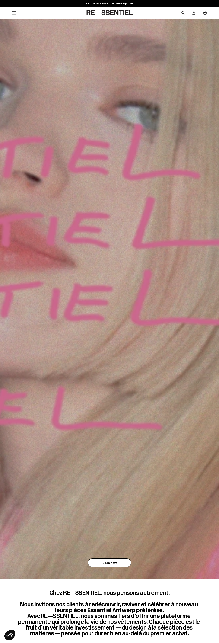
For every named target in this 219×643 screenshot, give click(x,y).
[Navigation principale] (14, 13)
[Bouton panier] (205, 13)
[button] (9, 635)
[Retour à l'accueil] (109, 13)
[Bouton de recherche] (182, 13)
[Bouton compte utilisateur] (194, 13)
